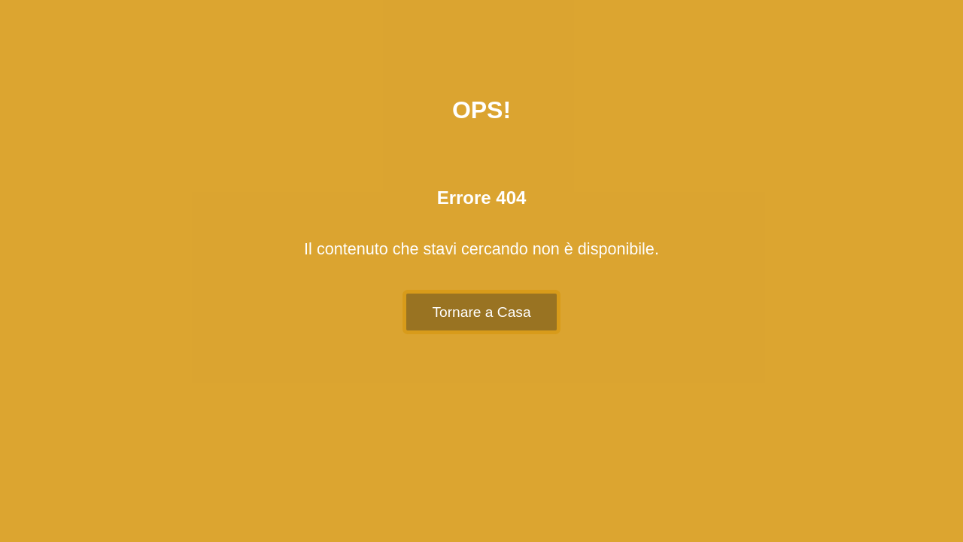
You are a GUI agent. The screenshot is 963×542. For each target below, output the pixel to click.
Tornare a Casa (481, 312)
